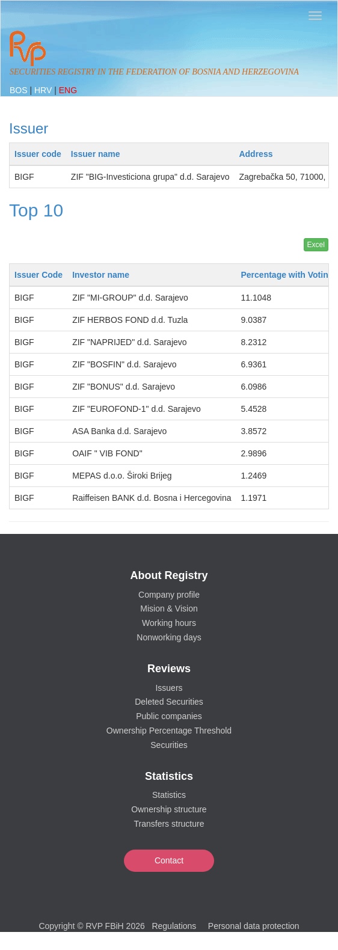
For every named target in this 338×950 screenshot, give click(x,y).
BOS (19, 90)
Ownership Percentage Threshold (169, 730)
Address (255, 154)
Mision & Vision (168, 608)
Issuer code (37, 154)
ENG (68, 90)
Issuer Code (38, 275)
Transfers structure (169, 824)
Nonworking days (169, 637)
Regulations (174, 926)
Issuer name (95, 154)
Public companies (169, 716)
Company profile (169, 594)
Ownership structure (168, 809)
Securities (168, 745)
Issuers (168, 688)
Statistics (169, 795)
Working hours (169, 623)
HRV (44, 90)
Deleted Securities (169, 701)
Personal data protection (254, 926)
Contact (169, 860)
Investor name (100, 275)
